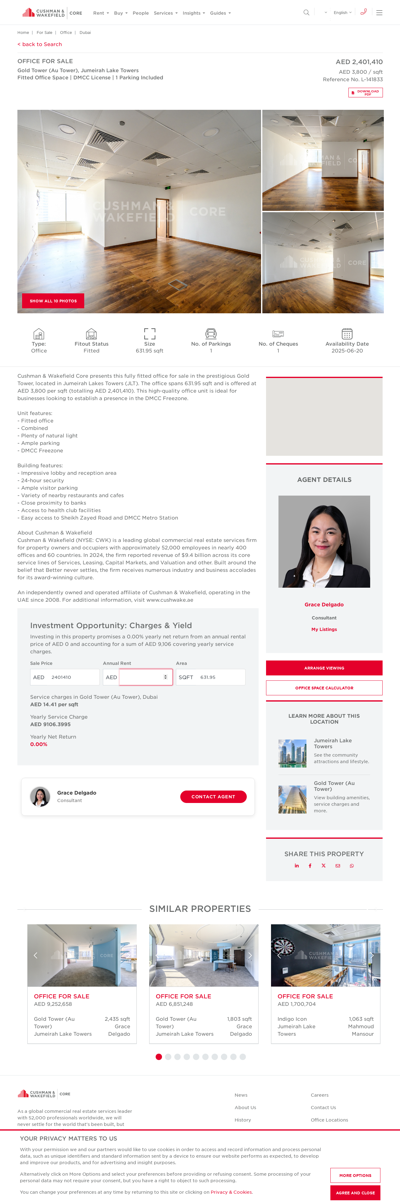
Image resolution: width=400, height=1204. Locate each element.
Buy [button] (119, 13)
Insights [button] (192, 13)
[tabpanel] (78, 986)
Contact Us (323, 1107)
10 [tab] (242, 1057)
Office (66, 32)
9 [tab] (233, 1057)
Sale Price (41, 663)
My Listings (324, 629)
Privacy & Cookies (231, 1192)
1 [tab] (158, 1057)
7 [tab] (214, 1057)
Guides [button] (218, 13)
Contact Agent (213, 796)
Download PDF (365, 92)
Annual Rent (117, 663)
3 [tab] (177, 1057)
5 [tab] (195, 1057)
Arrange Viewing (324, 667)
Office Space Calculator (324, 687)
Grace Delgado (324, 604)
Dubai (85, 32)
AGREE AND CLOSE (355, 1192)
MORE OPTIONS (355, 1175)
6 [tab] (205, 1057)
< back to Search (39, 44)
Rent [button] (99, 13)
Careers (320, 1095)
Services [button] (164, 13)
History (243, 1119)
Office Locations (329, 1119)
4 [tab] (186, 1057)
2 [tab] (167, 1057)
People (141, 13)
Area (181, 663)
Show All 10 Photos (53, 300)
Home (23, 32)
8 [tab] (223, 1057)
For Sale (45, 32)
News (241, 1095)
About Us (245, 1107)
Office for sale (62, 996)
